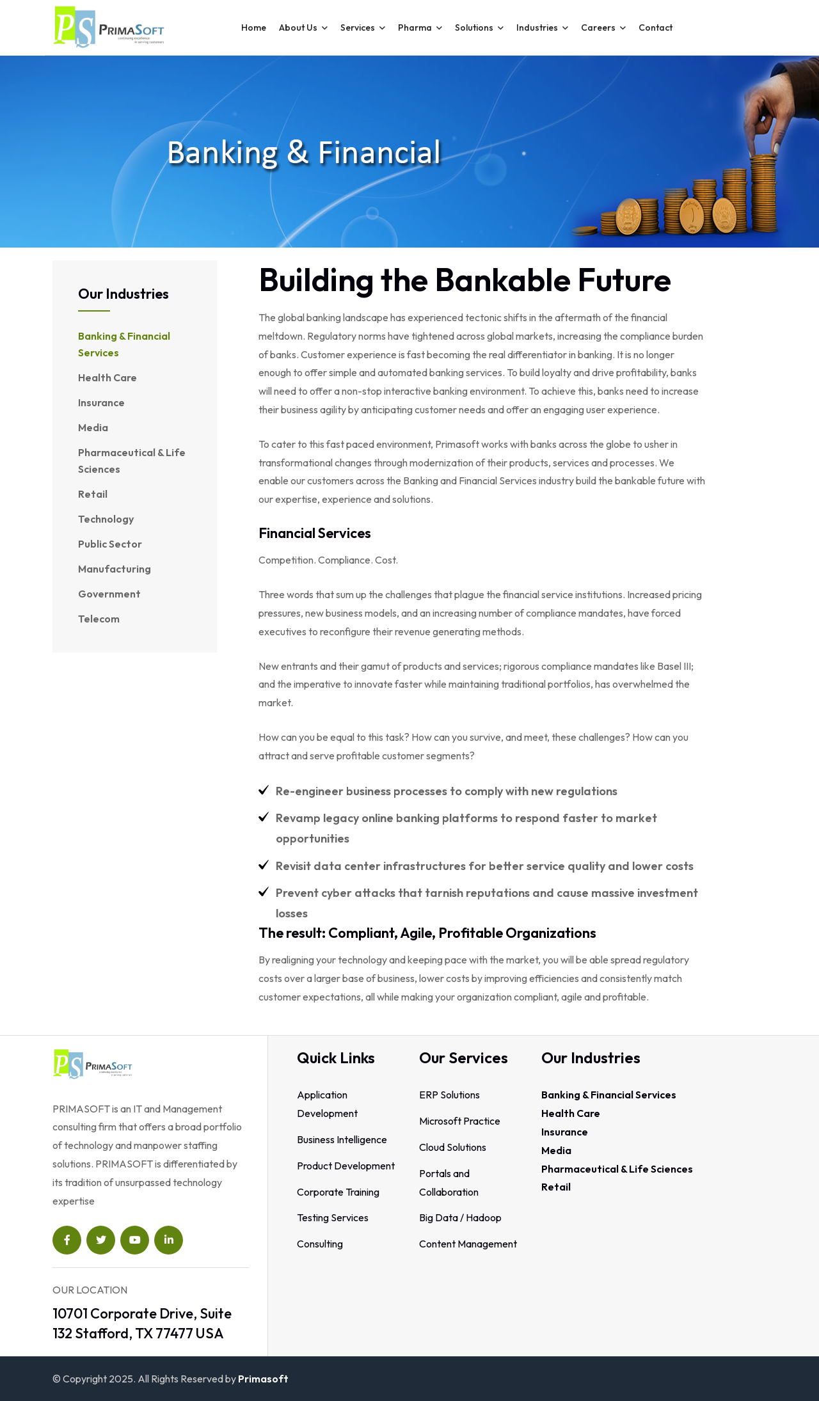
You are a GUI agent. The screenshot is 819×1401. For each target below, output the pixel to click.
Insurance (101, 402)
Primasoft (263, 1378)
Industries (537, 27)
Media (93, 427)
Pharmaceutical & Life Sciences (132, 460)
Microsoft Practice (459, 1120)
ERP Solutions (449, 1094)
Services (357, 27)
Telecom (99, 618)
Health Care (107, 377)
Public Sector (110, 543)
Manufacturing (114, 568)
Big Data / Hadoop (460, 1217)
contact (655, 27)
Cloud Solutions (452, 1147)
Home (253, 27)
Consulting (320, 1243)
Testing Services (333, 1217)
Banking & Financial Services (124, 344)
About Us (298, 27)
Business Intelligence (342, 1139)
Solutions (474, 27)
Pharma (415, 27)
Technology (106, 518)
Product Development (346, 1165)
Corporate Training (338, 1191)
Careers (598, 27)
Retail (92, 493)
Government (109, 593)
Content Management (468, 1243)
